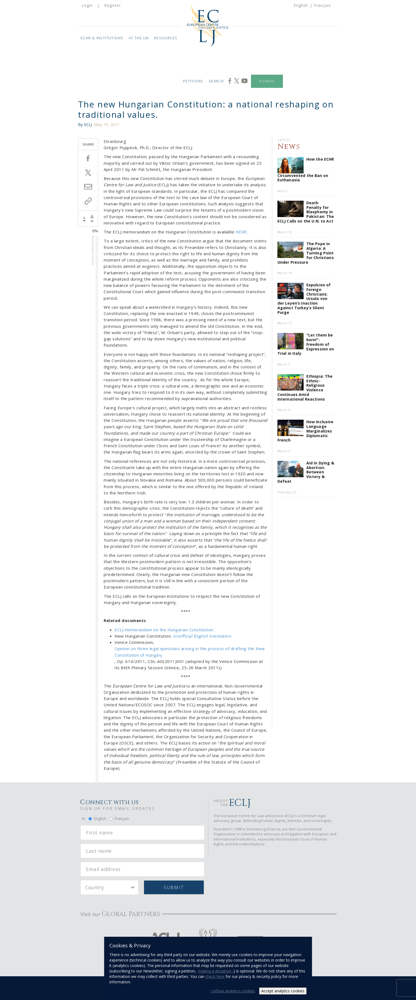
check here (215, 976)
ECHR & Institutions (102, 38)
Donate (267, 81)
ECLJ (88, 124)
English (301, 5)
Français (322, 5)
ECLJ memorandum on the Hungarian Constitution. (164, 629)
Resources (166, 38)
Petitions (193, 81)
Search (216, 81)
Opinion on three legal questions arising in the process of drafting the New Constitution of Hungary (190, 651)
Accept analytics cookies (282, 990)
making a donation (214, 971)
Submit (174, 887)
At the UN (139, 38)
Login (87, 5)
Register (112, 5)
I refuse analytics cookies (233, 990)
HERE (241, 232)
